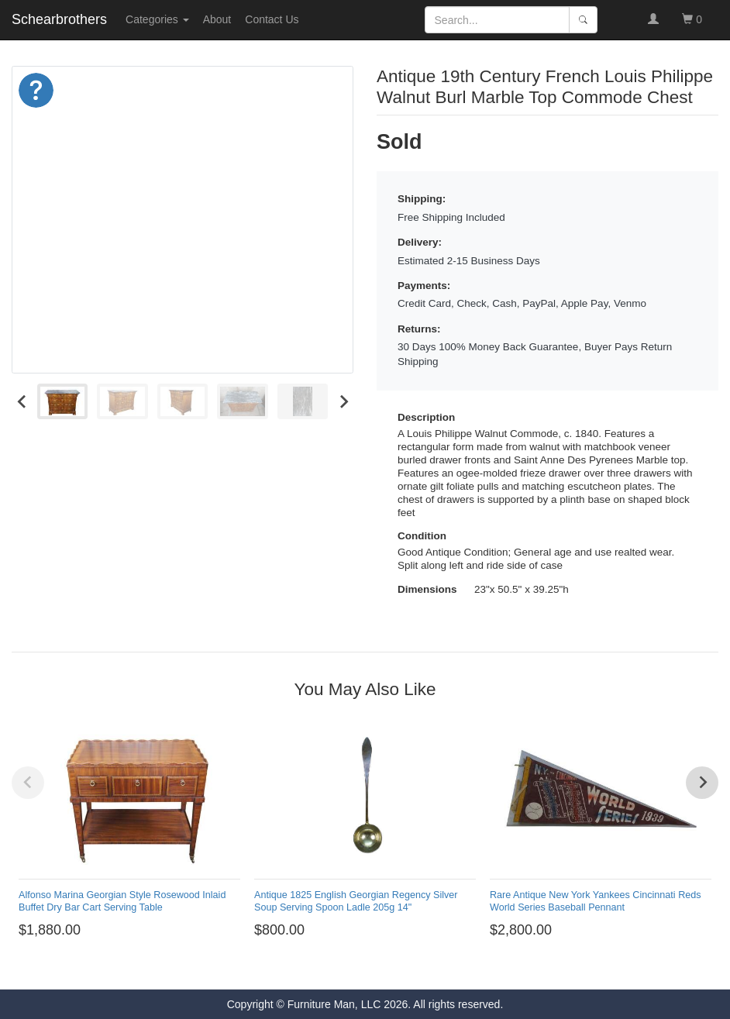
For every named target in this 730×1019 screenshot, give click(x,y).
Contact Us (271, 19)
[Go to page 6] (384, 966)
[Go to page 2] (333, 966)
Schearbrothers (59, 19)
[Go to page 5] (371, 966)
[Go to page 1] (321, 967)
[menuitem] (62, 401)
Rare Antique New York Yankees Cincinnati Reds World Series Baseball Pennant (595, 901)
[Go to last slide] (22, 401)
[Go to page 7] (396, 966)
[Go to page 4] (358, 966)
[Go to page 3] (346, 966)
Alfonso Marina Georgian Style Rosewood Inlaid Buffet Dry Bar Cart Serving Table (122, 901)
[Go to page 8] (408, 966)
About (217, 19)
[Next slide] (342, 401)
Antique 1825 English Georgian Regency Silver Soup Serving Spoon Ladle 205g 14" (356, 901)
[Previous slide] (28, 782)
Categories (157, 19)
